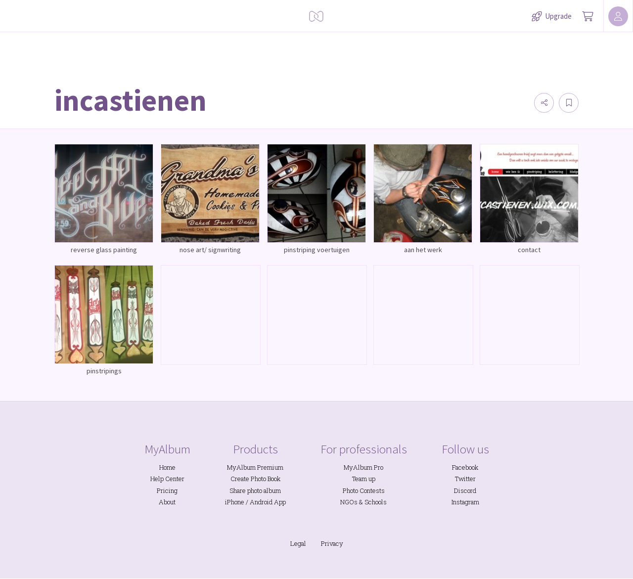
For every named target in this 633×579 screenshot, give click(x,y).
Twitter (465, 478)
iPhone (234, 501)
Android (261, 501)
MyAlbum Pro (363, 467)
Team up (363, 478)
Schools (375, 501)
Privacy (332, 543)
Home (167, 467)
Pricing (167, 490)
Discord (465, 490)
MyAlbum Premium (255, 467)
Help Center (167, 478)
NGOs (349, 501)
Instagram (465, 501)
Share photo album (255, 490)
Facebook (465, 467)
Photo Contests (364, 490)
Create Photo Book (255, 478)
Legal (298, 543)
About (167, 501)
